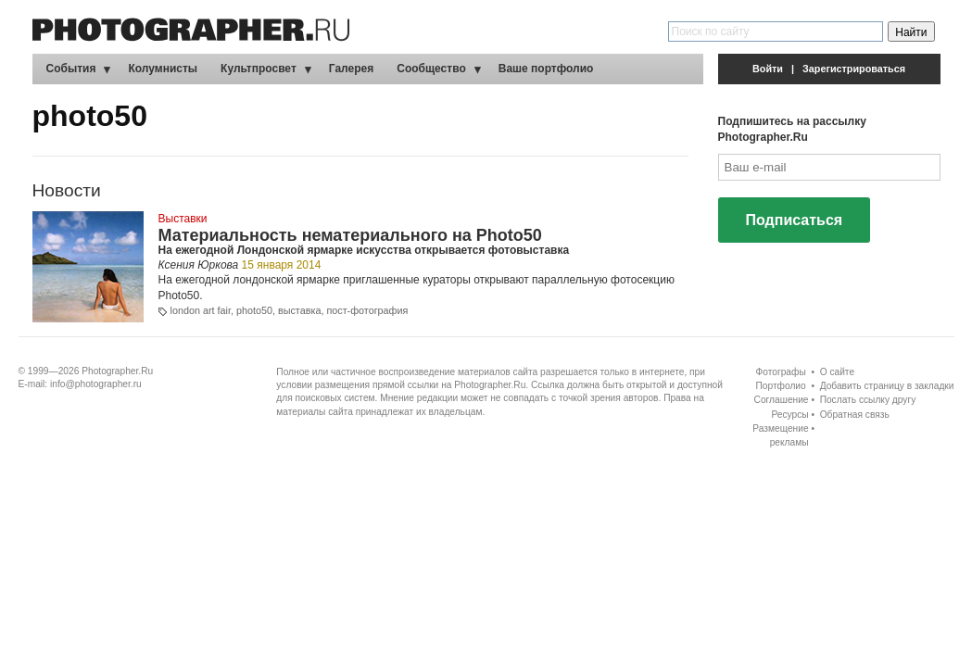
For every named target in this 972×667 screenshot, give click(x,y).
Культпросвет (259, 68)
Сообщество (431, 68)
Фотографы (781, 372)
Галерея (351, 68)
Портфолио (780, 386)
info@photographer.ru (96, 384)
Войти (767, 68)
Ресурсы (789, 414)
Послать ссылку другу (868, 400)
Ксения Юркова (198, 264)
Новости (66, 190)
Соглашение (781, 400)
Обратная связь (855, 414)
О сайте (837, 372)
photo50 (254, 310)
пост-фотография (367, 310)
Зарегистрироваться (853, 68)
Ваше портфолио (546, 68)
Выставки (183, 218)
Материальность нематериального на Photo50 (350, 235)
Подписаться (794, 220)
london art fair (200, 310)
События (71, 68)
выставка (299, 310)
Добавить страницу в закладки (887, 386)
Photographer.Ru (117, 371)
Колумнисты (162, 68)
